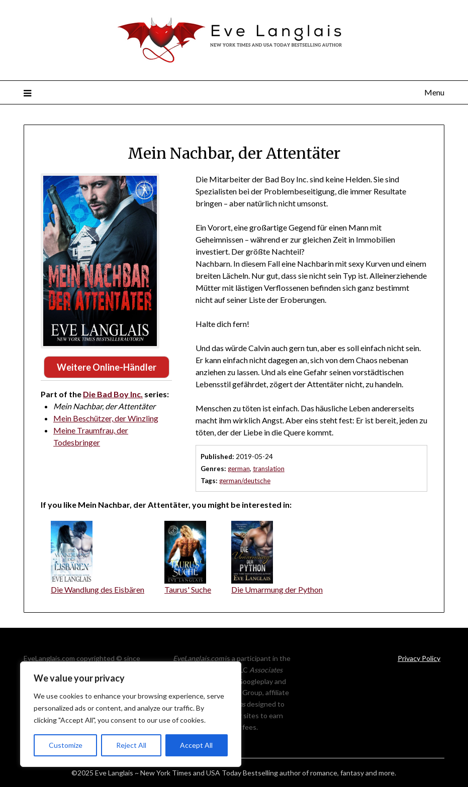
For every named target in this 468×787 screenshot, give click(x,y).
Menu (434, 92)
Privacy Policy (419, 658)
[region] (130, 714)
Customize (65, 745)
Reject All (131, 745)
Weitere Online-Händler (106, 367)
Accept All (196, 745)
